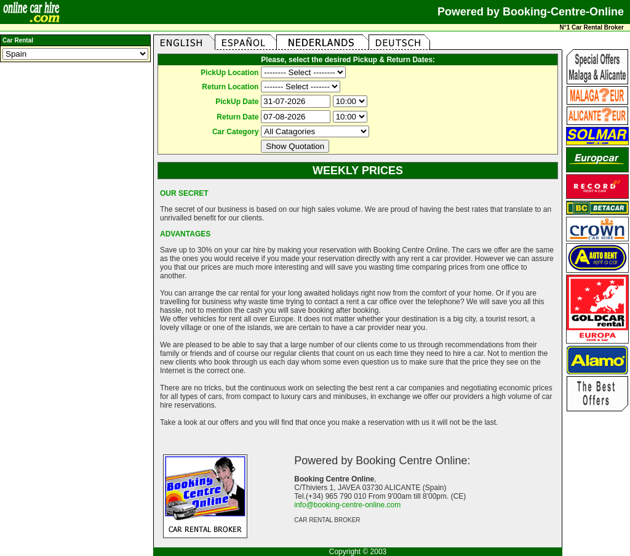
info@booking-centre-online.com (347, 505)
